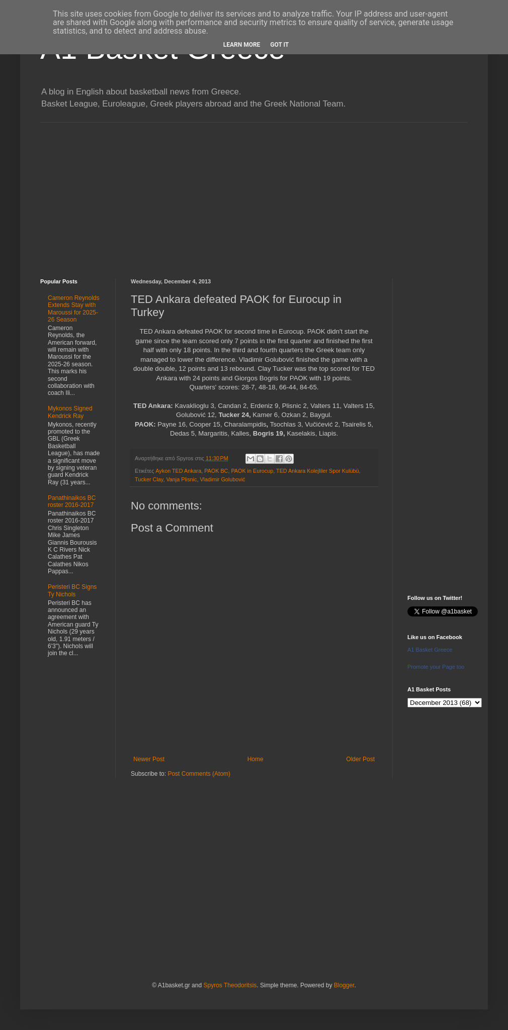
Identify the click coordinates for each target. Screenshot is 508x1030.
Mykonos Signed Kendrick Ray (70, 412)
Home (255, 759)
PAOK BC (216, 471)
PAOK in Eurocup (252, 471)
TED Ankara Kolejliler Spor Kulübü (317, 471)
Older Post (360, 759)
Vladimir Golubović (222, 479)
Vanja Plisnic (181, 479)
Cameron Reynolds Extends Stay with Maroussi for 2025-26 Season (74, 308)
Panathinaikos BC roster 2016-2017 (72, 501)
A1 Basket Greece (429, 650)
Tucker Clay (149, 479)
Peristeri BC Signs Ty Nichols (72, 590)
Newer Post (148, 759)
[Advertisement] (254, 193)
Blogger (344, 985)
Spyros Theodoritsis (230, 985)
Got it (279, 44)
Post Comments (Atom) (198, 773)
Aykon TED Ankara (178, 471)
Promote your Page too (435, 667)
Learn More (242, 44)
